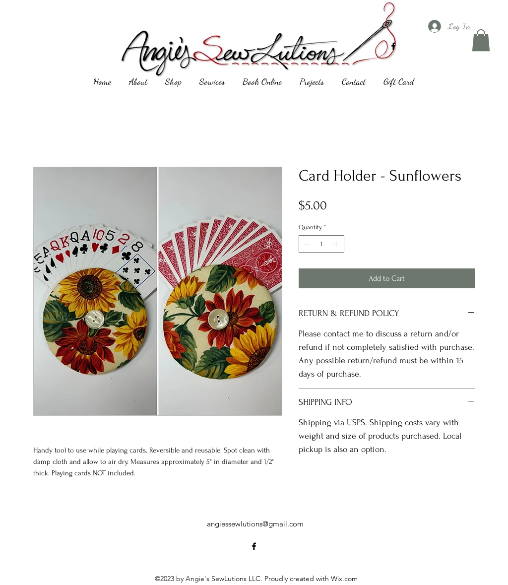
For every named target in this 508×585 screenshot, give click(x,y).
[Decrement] (306, 244)
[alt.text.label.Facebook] (393, 46)
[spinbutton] (321, 244)
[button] (481, 40)
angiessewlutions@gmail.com (255, 523)
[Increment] (337, 244)
